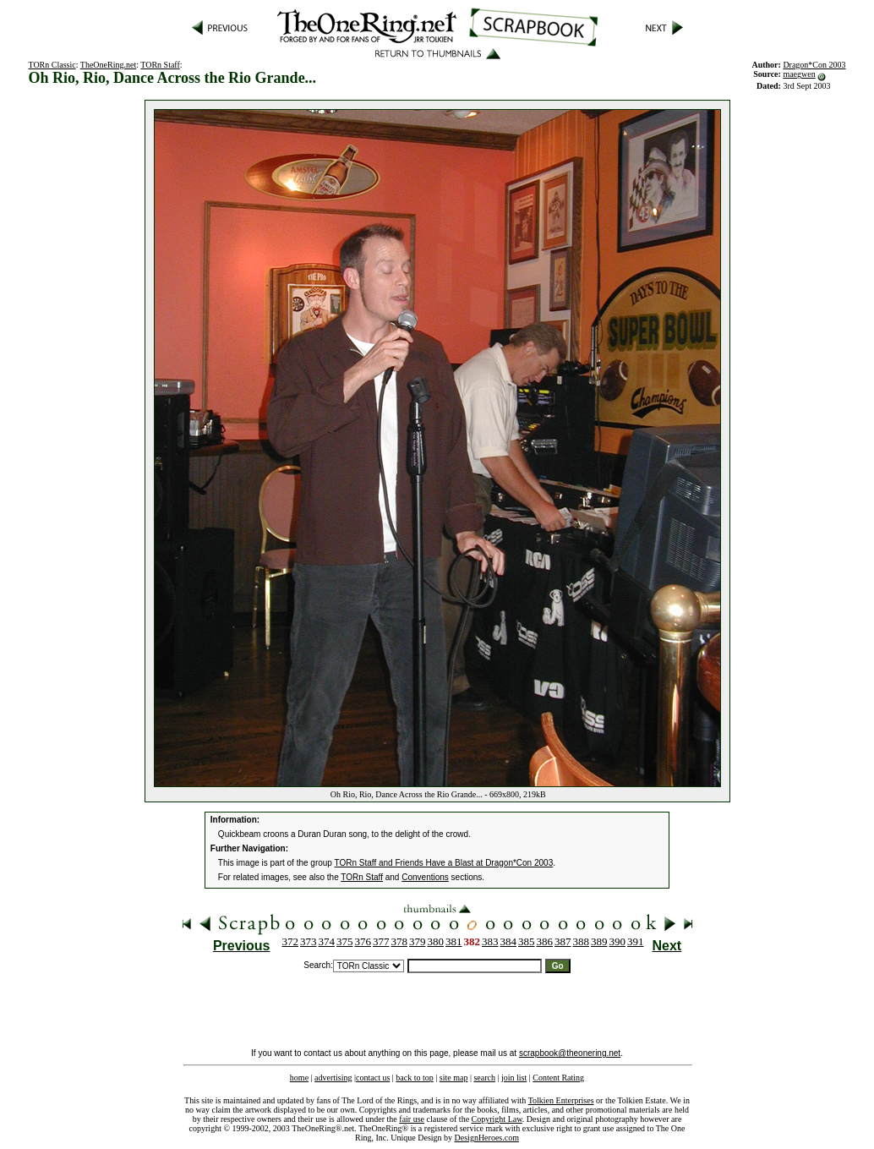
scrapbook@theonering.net (569, 1053)
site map (454, 1077)
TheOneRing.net (108, 64)
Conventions (425, 877)
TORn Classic (51, 64)
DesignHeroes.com (487, 1137)
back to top (414, 1077)
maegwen (799, 74)
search (484, 1077)
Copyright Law (497, 1119)
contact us (373, 1077)
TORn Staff (160, 64)
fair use (411, 1119)
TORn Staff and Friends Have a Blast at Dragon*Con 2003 (444, 862)
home (299, 1077)
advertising (333, 1077)
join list (514, 1077)
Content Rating (558, 1077)
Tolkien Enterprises (561, 1100)
